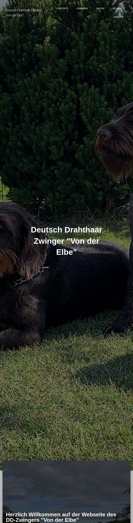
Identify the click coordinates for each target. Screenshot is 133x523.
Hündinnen (82, 8)
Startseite (62, 8)
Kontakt (118, 17)
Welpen (100, 8)
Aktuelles (118, 8)
